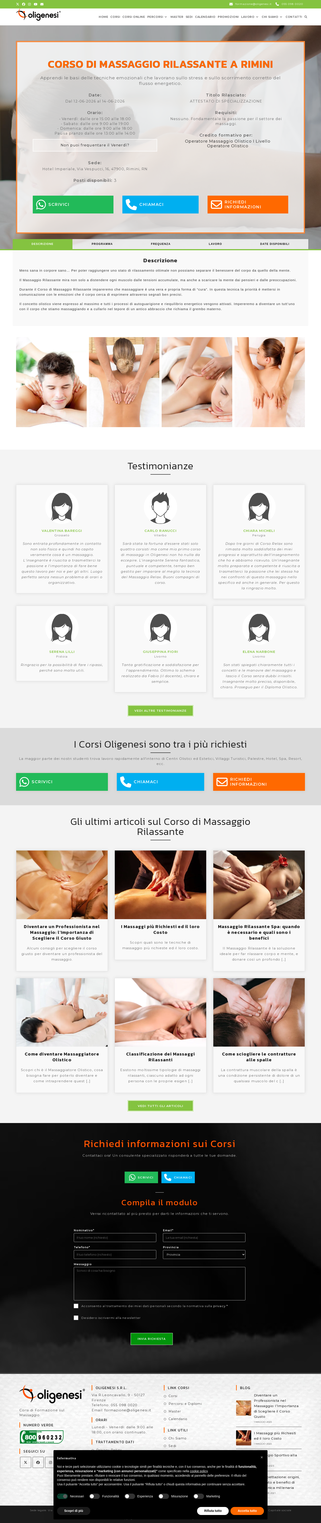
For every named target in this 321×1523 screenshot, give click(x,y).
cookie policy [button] (199, 1471)
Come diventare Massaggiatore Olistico (62, 1057)
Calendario (178, 1419)
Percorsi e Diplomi (185, 1404)
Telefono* (82, 1247)
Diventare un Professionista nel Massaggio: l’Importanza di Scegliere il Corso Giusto (62, 932)
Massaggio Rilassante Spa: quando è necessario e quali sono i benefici (259, 932)
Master (175, 1411)
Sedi (172, 1446)
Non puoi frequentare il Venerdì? (95, 145)
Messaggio (83, 1264)
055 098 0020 (124, 1405)
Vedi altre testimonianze (160, 710)
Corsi (173, 1396)
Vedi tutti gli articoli (160, 1106)
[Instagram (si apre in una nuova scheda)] (29, 4)
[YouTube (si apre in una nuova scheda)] (36, 4)
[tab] (43, 244)
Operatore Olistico (227, 145)
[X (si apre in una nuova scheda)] (18, 4)
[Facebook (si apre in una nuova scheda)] (24, 4)
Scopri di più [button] (73, 1511)
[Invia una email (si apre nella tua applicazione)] (42, 4)
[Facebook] (38, 1462)
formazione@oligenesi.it (127, 1410)
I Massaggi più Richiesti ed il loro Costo (160, 929)
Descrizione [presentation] (43, 244)
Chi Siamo (178, 1438)
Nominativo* (84, 1230)
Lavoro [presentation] (215, 244)
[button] (261, 1457)
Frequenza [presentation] (161, 244)
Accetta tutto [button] (247, 1511)
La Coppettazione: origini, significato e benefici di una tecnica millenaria (277, 1482)
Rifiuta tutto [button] (213, 1511)
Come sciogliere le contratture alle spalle (259, 1057)
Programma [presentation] (102, 244)
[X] (25, 1462)
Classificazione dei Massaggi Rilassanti (160, 1057)
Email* (168, 1230)
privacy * (220, 1306)
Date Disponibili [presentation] (274, 244)
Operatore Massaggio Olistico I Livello (227, 141)
